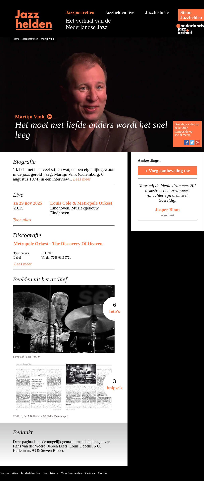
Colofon (103, 473)
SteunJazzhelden (191, 15)
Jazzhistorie (157, 12)
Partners (90, 473)
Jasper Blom (167, 209)
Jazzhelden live (119, 12)
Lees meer (81, 179)
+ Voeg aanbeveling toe (167, 170)
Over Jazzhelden (71, 473)
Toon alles (22, 219)
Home (16, 39)
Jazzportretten (80, 12)
